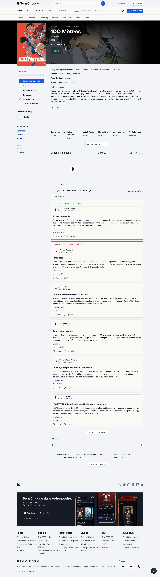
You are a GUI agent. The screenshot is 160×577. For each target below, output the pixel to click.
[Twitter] (119, 485)
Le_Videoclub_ (68, 250)
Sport (68, 27)
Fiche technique (57, 87)
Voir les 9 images (136, 153)
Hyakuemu (70, 82)
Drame (67, 73)
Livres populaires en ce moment (90, 548)
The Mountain (129, 540)
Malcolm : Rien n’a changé (45, 545)
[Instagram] (128, 485)
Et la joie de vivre (88, 540)
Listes (55, 438)
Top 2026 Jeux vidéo (68, 537)
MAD (104, 544)
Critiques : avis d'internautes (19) (74, 190)
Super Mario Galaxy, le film (26, 545)
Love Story (42, 540)
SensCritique (55, 27)
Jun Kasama (118, 132)
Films (62, 27)
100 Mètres (75, 27)
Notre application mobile (36, 566)
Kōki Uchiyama (104, 132)
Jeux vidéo (66, 532)
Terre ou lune (108, 540)
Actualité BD (107, 547)
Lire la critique (59, 229)
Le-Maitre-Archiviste (70, 360)
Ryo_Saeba (67, 286)
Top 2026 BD (107, 537)
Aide (65, 566)
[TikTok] (133, 485)
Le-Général (67, 396)
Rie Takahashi (135, 132)
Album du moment (131, 547)
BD (104, 532)
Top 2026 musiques (131, 537)
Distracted (127, 544)
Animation (75, 73)
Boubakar (66, 323)
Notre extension (55, 566)
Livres (84, 532)
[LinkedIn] (137, 485)
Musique (128, 532)
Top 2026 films (23, 537)
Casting (55, 107)
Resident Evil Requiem (68, 540)
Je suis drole (86, 544)
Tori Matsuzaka (58, 132)
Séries (42, 532)
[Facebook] (124, 485)
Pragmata (63, 544)
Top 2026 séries (45, 537)
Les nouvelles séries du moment (48, 551)
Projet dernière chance (26, 540)
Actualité (20, 550)
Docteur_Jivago (69, 208)
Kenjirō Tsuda (88, 132)
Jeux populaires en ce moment (68, 548)
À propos (21, 566)
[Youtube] (142, 485)
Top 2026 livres (87, 537)
